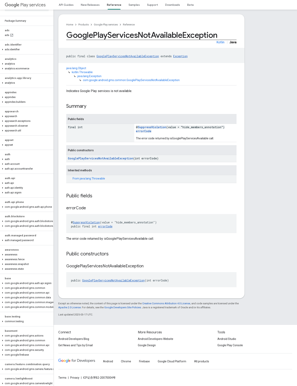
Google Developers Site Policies (122, 307)
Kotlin (220, 42)
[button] (26, 49)
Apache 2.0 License (69, 307)
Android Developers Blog (73, 338)
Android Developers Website (155, 338)
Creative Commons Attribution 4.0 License (166, 303)
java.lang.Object (76, 68)
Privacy (74, 377)
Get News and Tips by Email (75, 345)
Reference (129, 24)
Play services (25, 5)
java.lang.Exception (89, 76)
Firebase (144, 361)
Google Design (147, 345)
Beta (190, 5)
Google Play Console (230, 345)
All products (201, 361)
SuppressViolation (152, 127)
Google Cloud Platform (172, 361)
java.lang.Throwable (92, 178)
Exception (180, 56)
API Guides (66, 5)
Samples (134, 5)
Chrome (126, 361)
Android (108, 361)
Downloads (172, 5)
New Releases (90, 5)
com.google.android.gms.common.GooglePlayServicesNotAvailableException (131, 80)
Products (83, 24)
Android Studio (226, 338)
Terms (62, 377)
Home (69, 24)
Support (152, 5)
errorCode (143, 131)
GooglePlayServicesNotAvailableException (127, 56)
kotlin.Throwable (82, 72)
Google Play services (106, 24)
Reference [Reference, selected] (114, 5)
